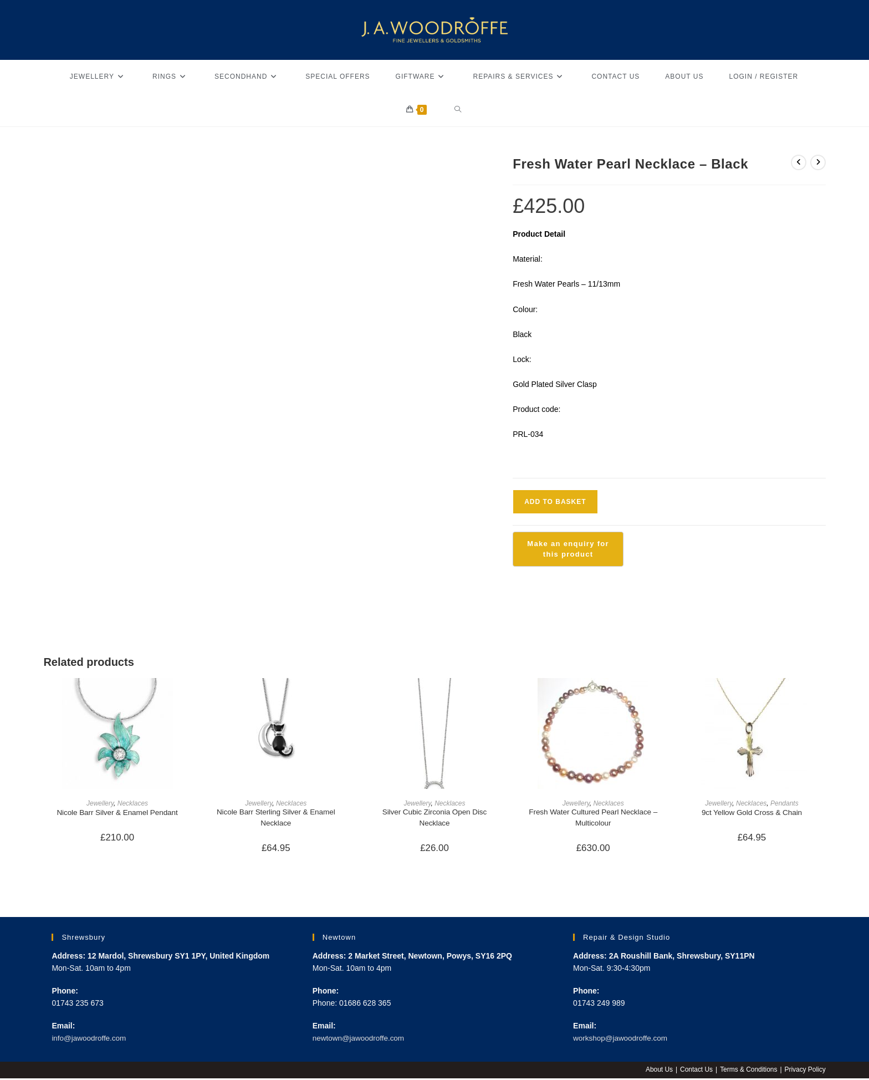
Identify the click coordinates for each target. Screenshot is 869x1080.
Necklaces (132, 803)
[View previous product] (798, 162)
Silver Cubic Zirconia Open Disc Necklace (434, 818)
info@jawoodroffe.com (90, 1039)
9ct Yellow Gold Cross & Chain (752, 812)
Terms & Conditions (748, 1071)
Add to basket (555, 502)
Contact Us (695, 1071)
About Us (658, 1071)
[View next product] (818, 162)
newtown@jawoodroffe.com (360, 1039)
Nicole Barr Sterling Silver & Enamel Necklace (276, 818)
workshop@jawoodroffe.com (622, 1039)
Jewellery (100, 803)
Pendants (784, 803)
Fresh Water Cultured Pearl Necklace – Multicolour (593, 818)
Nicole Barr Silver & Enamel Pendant (117, 812)
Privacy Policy (805, 1071)
